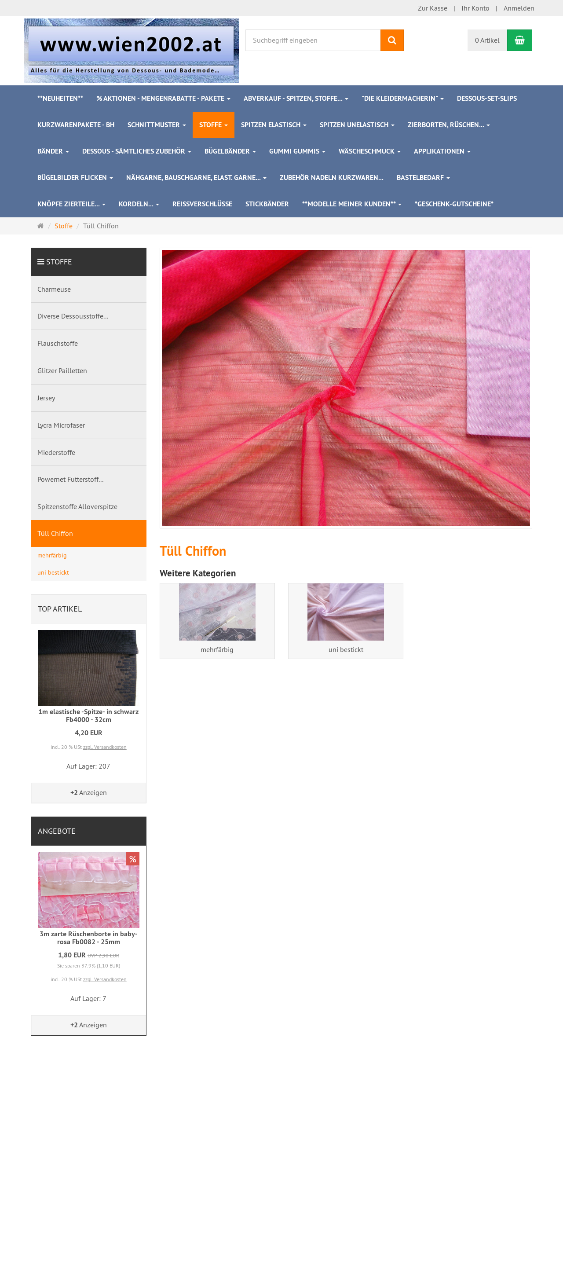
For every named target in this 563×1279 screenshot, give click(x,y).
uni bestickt (346, 649)
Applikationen (442, 151)
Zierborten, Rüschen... (449, 124)
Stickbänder (267, 204)
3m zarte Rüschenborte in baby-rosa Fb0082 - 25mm (89, 937)
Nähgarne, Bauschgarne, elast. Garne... (196, 177)
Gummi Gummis (297, 151)
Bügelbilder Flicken (75, 177)
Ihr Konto (475, 8)
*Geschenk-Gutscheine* (454, 204)
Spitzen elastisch (274, 124)
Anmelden (519, 8)
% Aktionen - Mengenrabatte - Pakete (163, 98)
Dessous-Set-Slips (487, 98)
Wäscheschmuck (370, 151)
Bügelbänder (230, 151)
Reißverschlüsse (202, 204)
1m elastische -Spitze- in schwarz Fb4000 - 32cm (88, 715)
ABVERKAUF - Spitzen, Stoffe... (296, 98)
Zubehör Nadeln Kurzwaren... (332, 177)
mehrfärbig (217, 649)
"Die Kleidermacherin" (403, 98)
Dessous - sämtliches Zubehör (136, 151)
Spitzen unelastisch (357, 124)
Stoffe (213, 124)
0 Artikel (487, 40)
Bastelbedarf (423, 177)
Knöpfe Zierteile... (71, 204)
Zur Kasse (432, 8)
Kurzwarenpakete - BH (75, 124)
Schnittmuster (157, 124)
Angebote (57, 831)
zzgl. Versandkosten (105, 747)
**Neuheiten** (60, 98)
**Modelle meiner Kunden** (352, 204)
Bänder (53, 151)
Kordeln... (139, 204)
